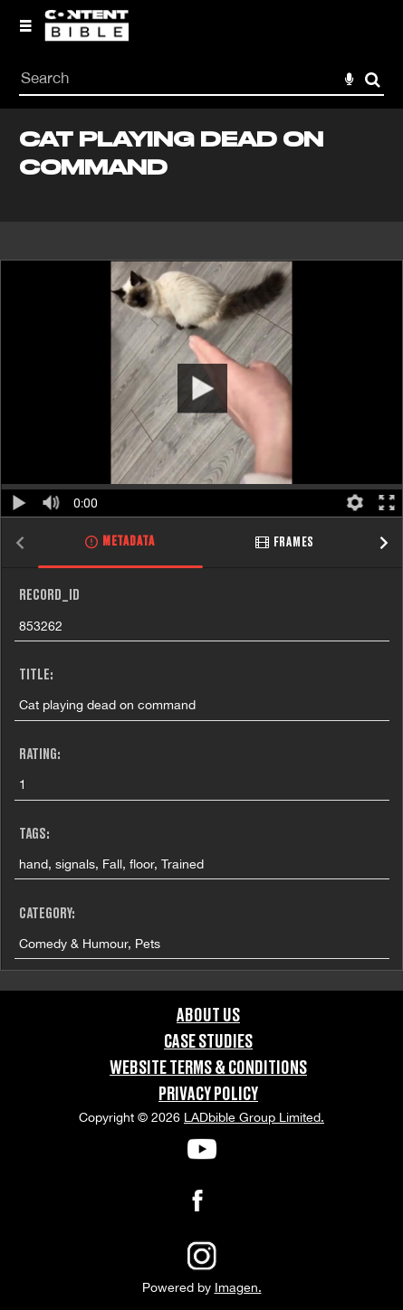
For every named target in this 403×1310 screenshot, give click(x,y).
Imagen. (238, 1287)
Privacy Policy (208, 1095)
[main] (201, 549)
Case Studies (208, 1042)
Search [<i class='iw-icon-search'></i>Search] (372, 79)
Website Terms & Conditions (208, 1068)
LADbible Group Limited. (254, 1117)
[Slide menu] (25, 25)
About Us (208, 1016)
